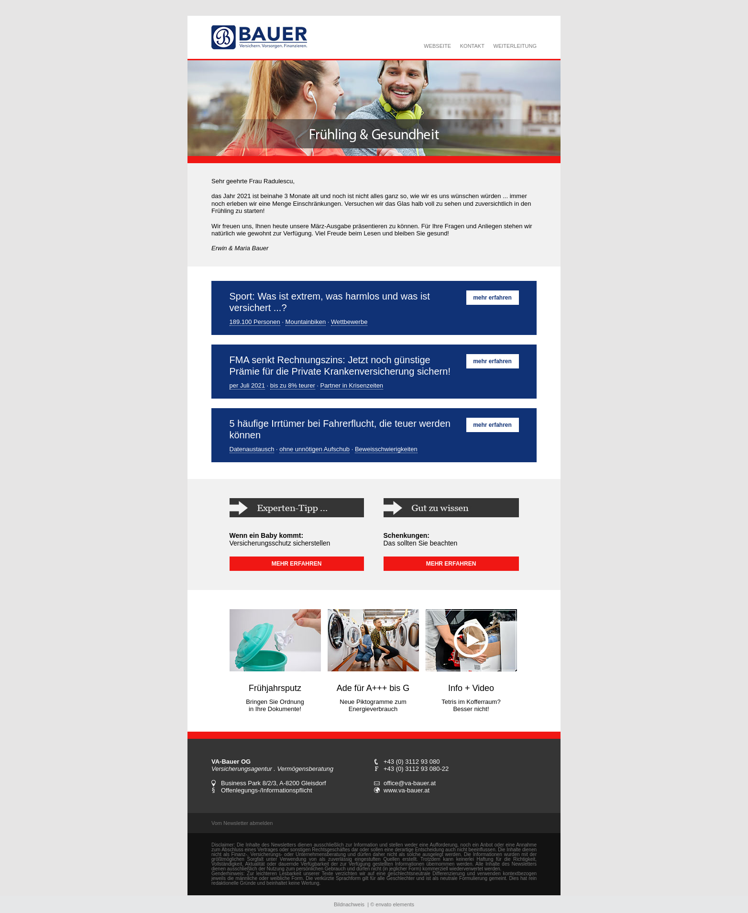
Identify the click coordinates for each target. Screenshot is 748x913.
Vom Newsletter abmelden (242, 823)
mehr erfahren (492, 297)
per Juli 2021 (247, 385)
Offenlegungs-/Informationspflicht (266, 790)
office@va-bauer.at (410, 783)
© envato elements (392, 904)
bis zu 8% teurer (292, 385)
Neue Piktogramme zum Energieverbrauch (373, 705)
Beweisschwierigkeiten (386, 449)
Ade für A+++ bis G (373, 688)
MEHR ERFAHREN (297, 563)
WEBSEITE (437, 46)
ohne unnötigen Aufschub (314, 449)
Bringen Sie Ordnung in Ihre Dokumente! (275, 705)
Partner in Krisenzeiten (352, 385)
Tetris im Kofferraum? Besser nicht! (470, 705)
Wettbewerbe (349, 321)
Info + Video (471, 688)
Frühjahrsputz (275, 688)
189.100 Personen (255, 321)
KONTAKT (472, 46)
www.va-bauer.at (406, 790)
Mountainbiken (306, 321)
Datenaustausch (252, 449)
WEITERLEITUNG (515, 46)
